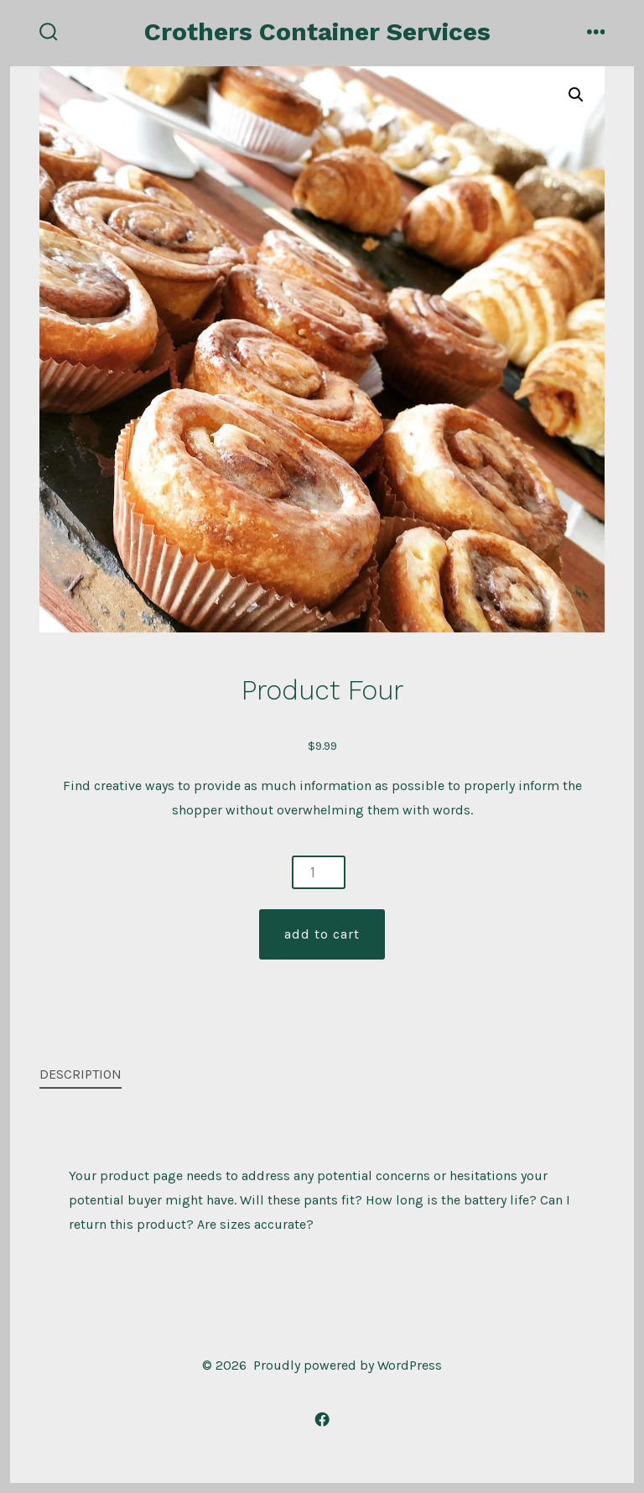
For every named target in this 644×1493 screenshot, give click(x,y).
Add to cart (322, 934)
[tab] (308, 1076)
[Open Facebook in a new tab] (322, 1419)
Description (80, 1074)
